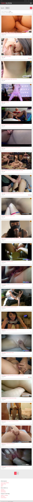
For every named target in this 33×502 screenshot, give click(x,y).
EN (2, 0)
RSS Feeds (3, 496)
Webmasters (3, 490)
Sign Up (25, 0)
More (31, 0)
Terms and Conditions (5, 482)
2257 (2, 486)
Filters (7, 7)
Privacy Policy (3, 483)
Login (29, 0)
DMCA (2, 485)
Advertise (2, 489)
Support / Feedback (4, 495)
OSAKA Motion (3, 497)
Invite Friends (3, 491)
